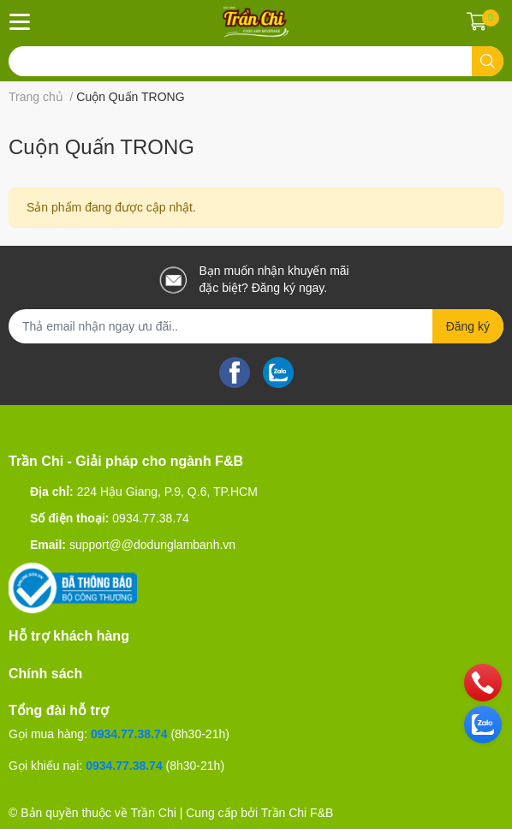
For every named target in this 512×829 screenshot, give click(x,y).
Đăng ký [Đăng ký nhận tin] (468, 326)
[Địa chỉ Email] (256, 326)
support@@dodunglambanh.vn (152, 545)
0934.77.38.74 (150, 518)
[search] (487, 61)
